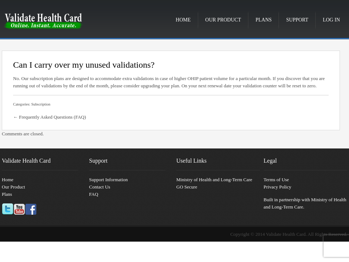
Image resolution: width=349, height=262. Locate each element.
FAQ (93, 194)
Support (297, 20)
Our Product (223, 20)
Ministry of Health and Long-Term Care (214, 179)
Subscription (41, 104)
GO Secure (186, 187)
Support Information (108, 179)
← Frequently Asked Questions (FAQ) (49, 117)
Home (183, 20)
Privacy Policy (277, 187)
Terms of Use (276, 179)
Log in (331, 20)
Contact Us (99, 187)
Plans (264, 20)
